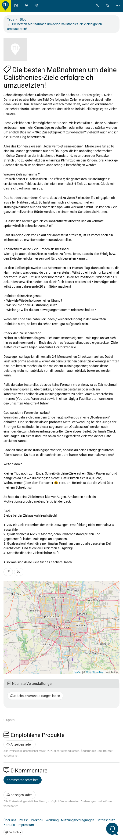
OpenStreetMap (95, 672)
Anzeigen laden (20, 744)
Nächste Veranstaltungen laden (35, 696)
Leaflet (77, 672)
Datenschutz (106, 820)
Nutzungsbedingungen (77, 820)
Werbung (52, 820)
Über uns (10, 820)
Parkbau (37, 820)
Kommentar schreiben (23, 780)
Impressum (26, 825)
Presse (24, 820)
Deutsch (13, 832)
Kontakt (9, 825)
